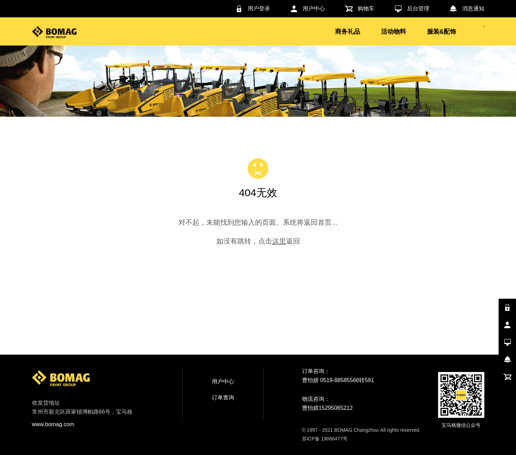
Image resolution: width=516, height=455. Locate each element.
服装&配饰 (442, 31)
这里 (279, 241)
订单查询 (223, 397)
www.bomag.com (53, 424)
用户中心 (223, 381)
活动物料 (393, 31)
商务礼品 (347, 31)
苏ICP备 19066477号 (325, 438)
